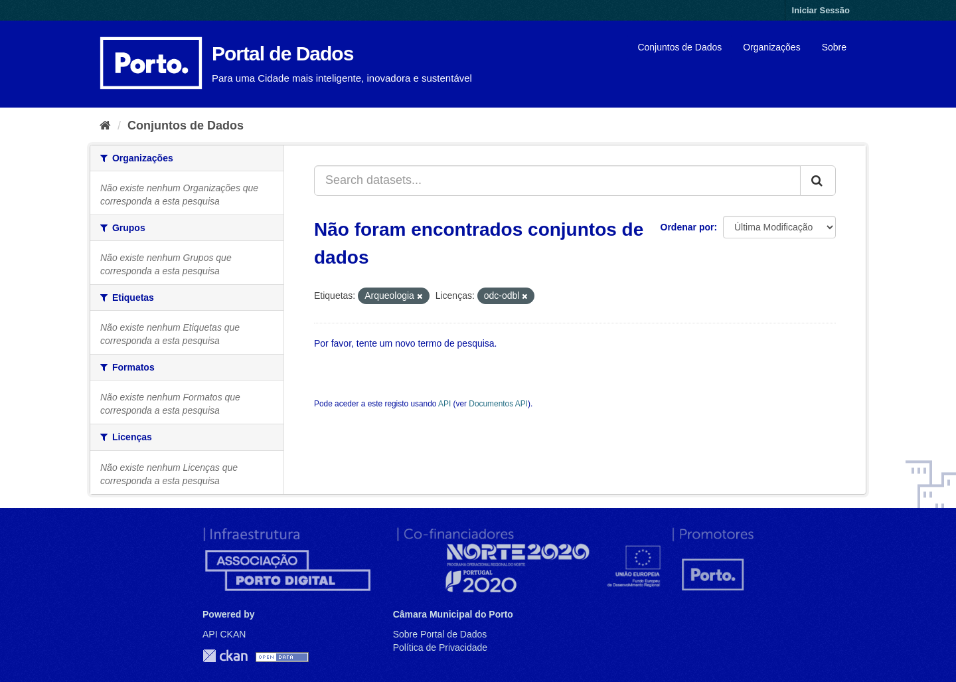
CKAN (225, 656)
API (444, 403)
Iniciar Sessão (821, 10)
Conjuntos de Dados (679, 47)
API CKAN (224, 634)
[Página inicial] (105, 125)
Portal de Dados (282, 53)
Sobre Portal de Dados (440, 634)
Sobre (834, 47)
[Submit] (818, 180)
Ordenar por (687, 227)
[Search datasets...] (557, 180)
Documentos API (498, 403)
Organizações (771, 47)
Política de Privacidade (440, 647)
